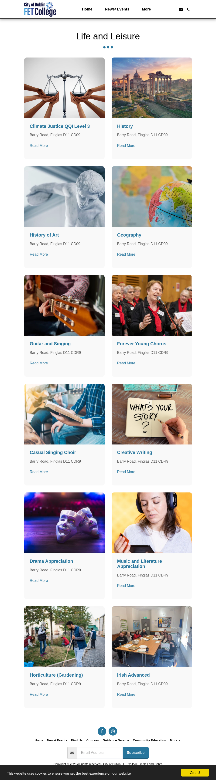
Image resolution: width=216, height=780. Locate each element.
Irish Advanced (133, 675)
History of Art (44, 234)
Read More (39, 146)
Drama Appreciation (51, 561)
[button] (165, 9)
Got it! (195, 772)
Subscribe (135, 753)
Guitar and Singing (50, 343)
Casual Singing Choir (53, 452)
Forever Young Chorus (141, 343)
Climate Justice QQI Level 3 (60, 126)
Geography (129, 234)
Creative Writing (134, 452)
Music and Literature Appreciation (139, 564)
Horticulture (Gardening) (56, 675)
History (125, 126)
